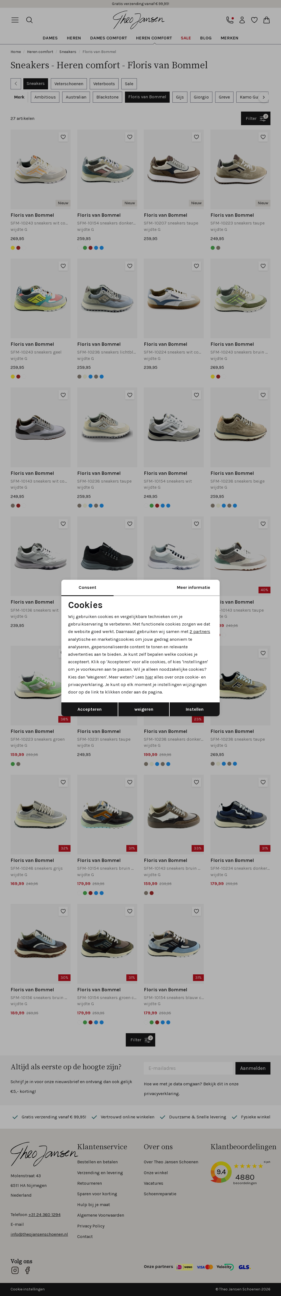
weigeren (143, 709)
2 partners (200, 631)
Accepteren (89, 709)
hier (149, 677)
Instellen (195, 709)
